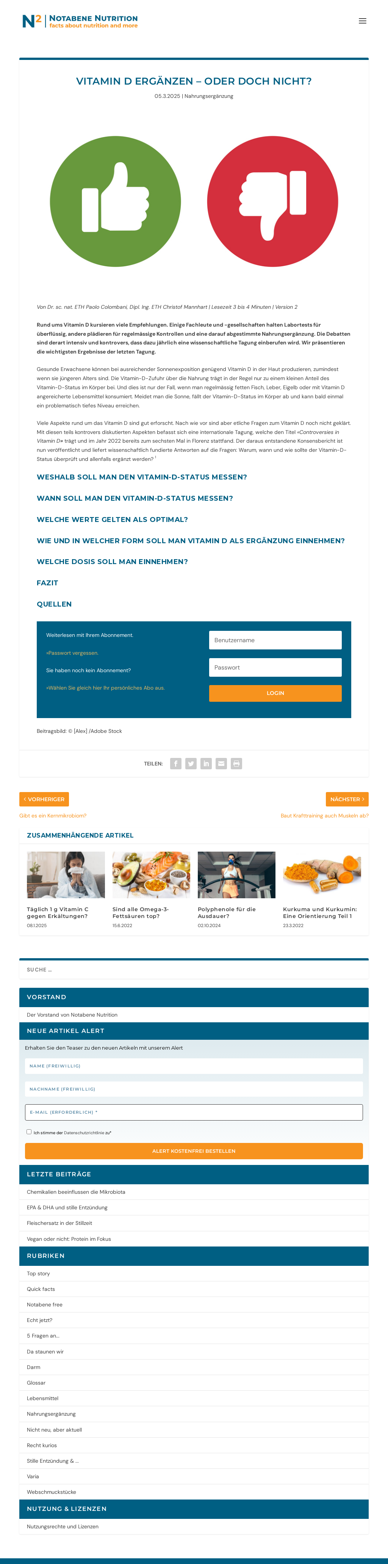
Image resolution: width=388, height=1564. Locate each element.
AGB (120, 1555)
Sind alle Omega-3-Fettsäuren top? (141, 900)
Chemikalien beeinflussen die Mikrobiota (76, 1179)
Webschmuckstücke (51, 1479)
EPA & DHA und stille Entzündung (67, 1195)
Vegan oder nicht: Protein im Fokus (69, 1226)
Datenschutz (94, 1555)
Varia (33, 1464)
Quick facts (41, 1276)
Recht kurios (42, 1433)
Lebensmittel (42, 1386)
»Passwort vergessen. (73, 640)
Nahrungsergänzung (209, 83)
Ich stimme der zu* (69, 1120)
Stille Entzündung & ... (53, 1448)
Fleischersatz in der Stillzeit (59, 1210)
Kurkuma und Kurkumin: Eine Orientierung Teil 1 (320, 900)
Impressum (58, 1555)
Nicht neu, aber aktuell (54, 1417)
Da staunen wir (45, 1339)
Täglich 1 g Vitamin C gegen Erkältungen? (58, 900)
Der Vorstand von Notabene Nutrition (72, 1002)
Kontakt (141, 1555)
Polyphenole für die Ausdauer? (227, 900)
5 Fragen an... (43, 1323)
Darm (33, 1355)
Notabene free (45, 1292)
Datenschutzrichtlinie (84, 1120)
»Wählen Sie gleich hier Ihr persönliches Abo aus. (106, 675)
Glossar (36, 1370)
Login (275, 680)
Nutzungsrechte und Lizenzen (63, 1514)
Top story (38, 1261)
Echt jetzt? (39, 1308)
